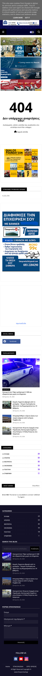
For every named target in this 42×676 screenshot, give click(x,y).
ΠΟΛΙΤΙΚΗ (22, 469)
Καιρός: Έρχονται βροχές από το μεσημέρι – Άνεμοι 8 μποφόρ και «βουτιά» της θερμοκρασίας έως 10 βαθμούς (25, 405)
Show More (35, 486)
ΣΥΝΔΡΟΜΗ (22, 473)
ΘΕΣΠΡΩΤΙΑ (22, 462)
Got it (27, 18)
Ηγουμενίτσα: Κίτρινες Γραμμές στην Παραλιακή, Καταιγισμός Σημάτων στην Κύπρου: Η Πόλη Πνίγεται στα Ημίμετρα (26, 431)
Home (7, 666)
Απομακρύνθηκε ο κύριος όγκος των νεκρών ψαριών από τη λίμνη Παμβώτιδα (25, 418)
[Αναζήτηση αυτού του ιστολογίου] (16, 548)
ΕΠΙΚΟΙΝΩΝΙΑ (18, 666)
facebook (13, 341)
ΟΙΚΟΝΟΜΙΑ (22, 466)
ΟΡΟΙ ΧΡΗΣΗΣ (31, 666)
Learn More (18, 18)
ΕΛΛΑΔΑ (22, 454)
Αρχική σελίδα (21, 132)
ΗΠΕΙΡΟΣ (22, 458)
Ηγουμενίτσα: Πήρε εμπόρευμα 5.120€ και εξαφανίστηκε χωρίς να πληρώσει (17, 393)
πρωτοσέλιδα (21, 323)
